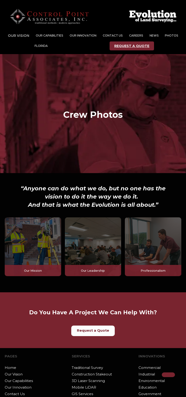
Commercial (150, 367)
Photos (171, 35)
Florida (41, 46)
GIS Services (82, 394)
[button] (18, 35)
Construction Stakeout (92, 374)
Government (150, 394)
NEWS (154, 35)
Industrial (147, 374)
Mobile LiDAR (84, 387)
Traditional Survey (87, 367)
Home (10, 367)
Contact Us (15, 394)
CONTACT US (113, 35)
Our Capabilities (19, 380)
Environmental (152, 380)
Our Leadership (93, 270)
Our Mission (33, 270)
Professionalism (153, 270)
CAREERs (136, 35)
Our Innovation (18, 387)
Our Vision (14, 374)
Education (148, 387)
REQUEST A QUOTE (131, 46)
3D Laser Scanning (88, 380)
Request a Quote (93, 330)
